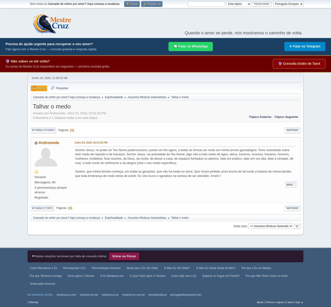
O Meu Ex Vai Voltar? (177, 268)
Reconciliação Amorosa (106, 268)
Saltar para (240, 226)
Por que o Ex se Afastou (256, 268)
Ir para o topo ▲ (294, 302)
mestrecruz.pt (110, 294)
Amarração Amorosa (42, 283)
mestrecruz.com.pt (133, 294)
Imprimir (292, 130)
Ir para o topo (42, 208)
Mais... (290, 184)
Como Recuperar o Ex (43, 268)
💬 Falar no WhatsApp (191, 46)
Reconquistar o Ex (74, 268)
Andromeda (49, 143)
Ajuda (260, 302)
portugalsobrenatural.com (185, 294)
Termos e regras (274, 302)
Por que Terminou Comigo (46, 276)
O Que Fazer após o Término (148, 276)
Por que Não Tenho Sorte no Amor (266, 276)
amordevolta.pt (157, 294)
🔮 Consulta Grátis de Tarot (299, 63)
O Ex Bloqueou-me (111, 276)
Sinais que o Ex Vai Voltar (142, 268)
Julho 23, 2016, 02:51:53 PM (91, 142)
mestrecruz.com (66, 294)
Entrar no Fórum (124, 256)
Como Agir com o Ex (184, 276)
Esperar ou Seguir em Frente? (221, 276)
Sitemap (33, 302)
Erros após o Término (81, 276)
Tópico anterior (260, 117)
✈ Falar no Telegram (304, 46)
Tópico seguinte (286, 117)
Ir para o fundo (43, 130)
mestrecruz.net (89, 294)
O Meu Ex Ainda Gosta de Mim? (215, 268)
